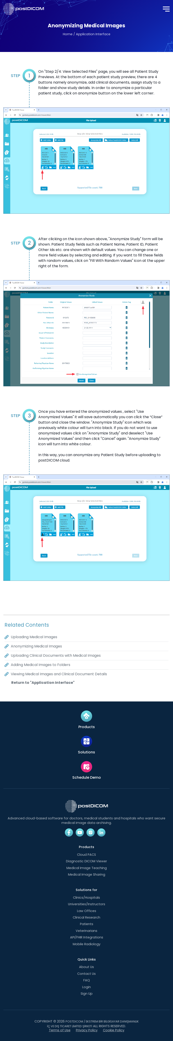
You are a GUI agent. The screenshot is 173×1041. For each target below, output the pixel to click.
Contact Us (86, 973)
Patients (86, 924)
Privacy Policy (87, 1030)
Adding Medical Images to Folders (40, 664)
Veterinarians (86, 930)
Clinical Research (86, 917)
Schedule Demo (86, 777)
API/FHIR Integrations (86, 937)
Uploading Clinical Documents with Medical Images (56, 655)
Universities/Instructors (86, 904)
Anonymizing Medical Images (36, 646)
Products (86, 727)
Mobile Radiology (86, 944)
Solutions (86, 752)
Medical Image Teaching (86, 868)
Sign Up (87, 993)
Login (86, 987)
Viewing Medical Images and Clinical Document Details (59, 674)
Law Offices (86, 910)
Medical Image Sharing (86, 874)
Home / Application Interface (86, 34)
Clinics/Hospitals (86, 897)
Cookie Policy (113, 1030)
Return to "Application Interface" (43, 682)
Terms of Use (60, 1030)
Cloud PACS (86, 854)
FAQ (86, 980)
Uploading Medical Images (34, 637)
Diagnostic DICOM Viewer (86, 861)
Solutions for (86, 889)
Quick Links (86, 959)
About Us (86, 966)
